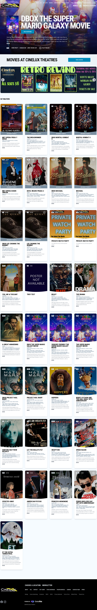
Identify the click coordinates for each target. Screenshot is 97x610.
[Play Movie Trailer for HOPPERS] (69, 369)
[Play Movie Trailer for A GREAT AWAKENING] (19, 316)
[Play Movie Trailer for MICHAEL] (93, 160)
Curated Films (57, 2)
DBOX (47, 594)
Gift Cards (45, 2)
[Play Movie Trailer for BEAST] (69, 266)
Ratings (26, 594)
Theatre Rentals (87, 2)
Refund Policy (74, 594)
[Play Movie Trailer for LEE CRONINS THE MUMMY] (44, 212)
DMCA (51, 594)
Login (94, 2)
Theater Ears (81, 594)
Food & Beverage (51, 589)
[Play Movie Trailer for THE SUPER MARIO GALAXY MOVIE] (93, 316)
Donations (41, 594)
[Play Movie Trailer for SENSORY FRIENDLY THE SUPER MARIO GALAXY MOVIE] (69, 316)
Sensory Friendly (78, 2)
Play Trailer (44, 48)
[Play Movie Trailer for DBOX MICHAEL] (69, 160)
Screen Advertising (34, 594)
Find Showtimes (28, 31)
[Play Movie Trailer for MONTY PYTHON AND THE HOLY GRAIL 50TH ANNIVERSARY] (93, 369)
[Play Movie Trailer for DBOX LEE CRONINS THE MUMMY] (19, 212)
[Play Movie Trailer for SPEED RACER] (93, 421)
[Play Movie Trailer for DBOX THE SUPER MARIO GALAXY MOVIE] (44, 316)
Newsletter (77, 6)
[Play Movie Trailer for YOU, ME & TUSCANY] (19, 266)
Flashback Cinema (65, 2)
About (37, 2)
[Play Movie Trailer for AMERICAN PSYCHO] (44, 473)
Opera (72, 2)
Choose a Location (89, 6)
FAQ (41, 2)
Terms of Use (67, 594)
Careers (69, 589)
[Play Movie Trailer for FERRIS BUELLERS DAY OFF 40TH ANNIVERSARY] (93, 473)
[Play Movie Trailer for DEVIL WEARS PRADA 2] (44, 160)
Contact (35, 589)
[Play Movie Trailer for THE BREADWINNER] (44, 106)
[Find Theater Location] (79, 60)
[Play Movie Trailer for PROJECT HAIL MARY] (44, 369)
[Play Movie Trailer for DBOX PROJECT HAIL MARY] (19, 369)
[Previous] (3, 79)
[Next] (94, 79)
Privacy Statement (58, 594)
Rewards (51, 2)
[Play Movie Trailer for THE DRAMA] (93, 266)
